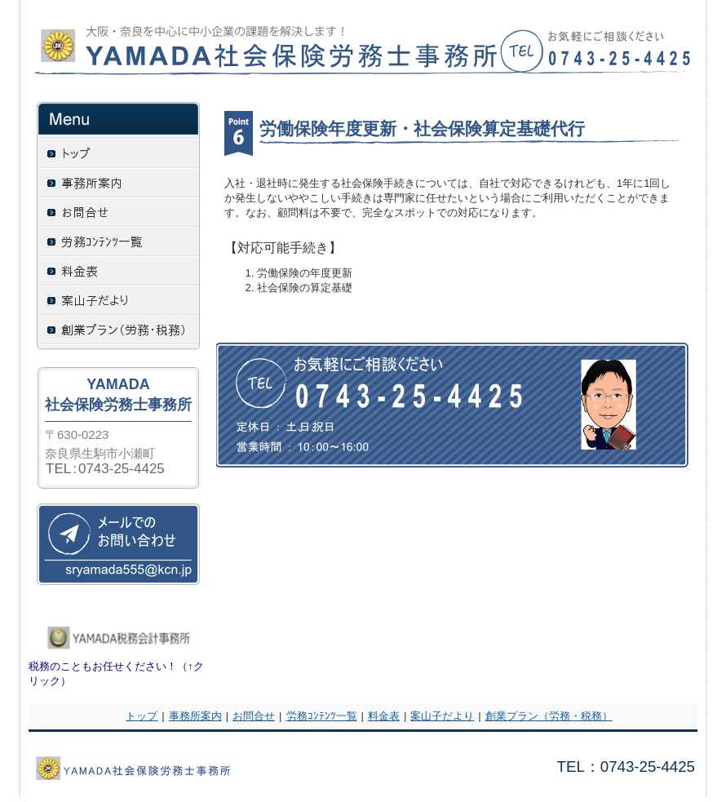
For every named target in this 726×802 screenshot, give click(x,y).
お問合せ (253, 716)
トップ (141, 716)
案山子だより (442, 716)
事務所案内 (195, 716)
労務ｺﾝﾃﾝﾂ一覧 (321, 716)
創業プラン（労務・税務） (549, 716)
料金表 (384, 716)
